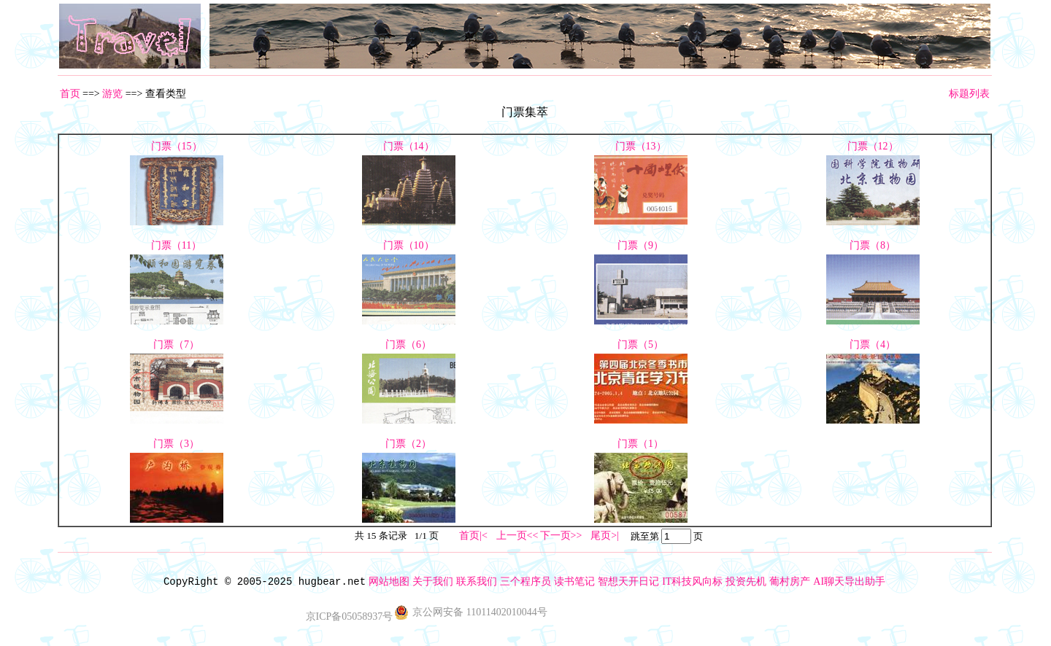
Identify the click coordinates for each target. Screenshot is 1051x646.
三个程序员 (525, 581)
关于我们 (432, 581)
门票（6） (408, 344)
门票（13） (640, 146)
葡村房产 (789, 581)
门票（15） (176, 146)
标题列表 (969, 93)
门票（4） (873, 344)
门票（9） (640, 245)
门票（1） (640, 443)
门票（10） (408, 245)
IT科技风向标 (692, 581)
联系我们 (476, 581)
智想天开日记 (628, 581)
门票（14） (408, 146)
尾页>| (604, 535)
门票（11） (176, 245)
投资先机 (745, 581)
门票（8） (873, 245)
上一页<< (517, 535)
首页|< (473, 535)
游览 (112, 93)
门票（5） (640, 344)
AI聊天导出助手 (849, 581)
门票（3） (176, 443)
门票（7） (176, 344)
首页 (70, 93)
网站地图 (389, 581)
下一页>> (561, 535)
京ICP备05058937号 (349, 616)
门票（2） (408, 443)
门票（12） (872, 146)
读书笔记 (574, 581)
